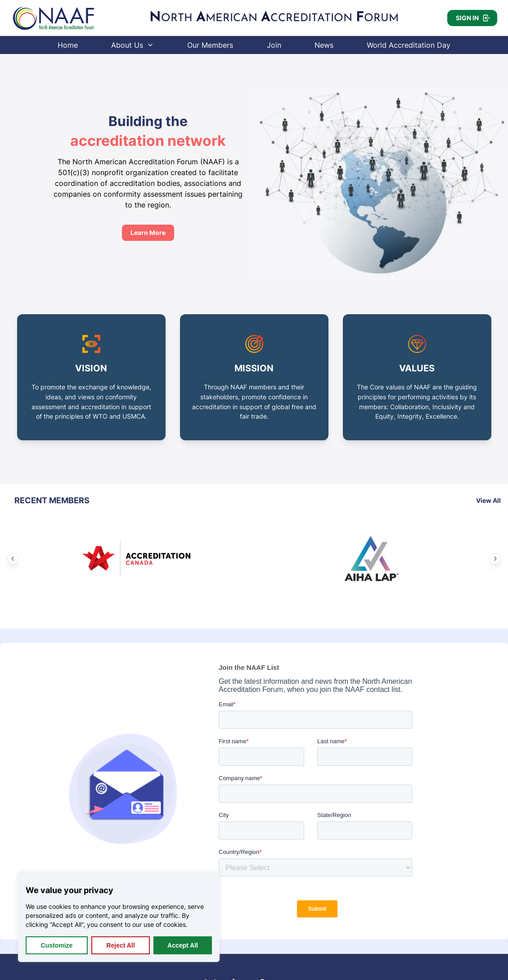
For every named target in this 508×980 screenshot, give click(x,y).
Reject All (120, 945)
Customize (57, 945)
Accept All (182, 945)
